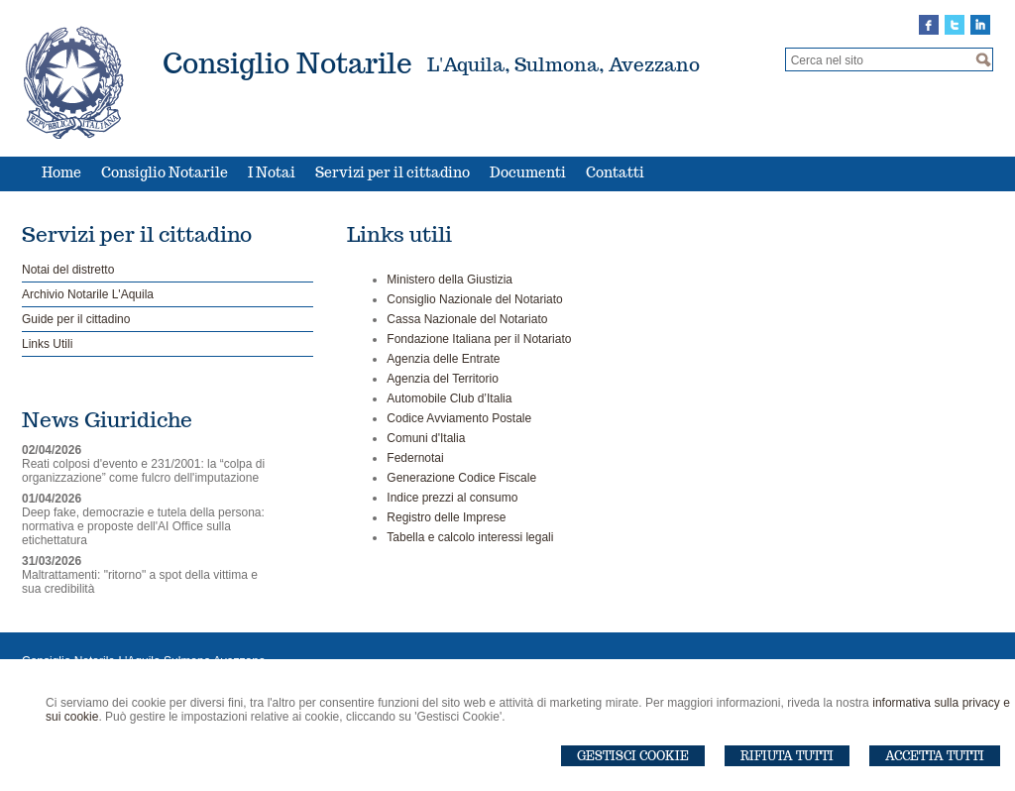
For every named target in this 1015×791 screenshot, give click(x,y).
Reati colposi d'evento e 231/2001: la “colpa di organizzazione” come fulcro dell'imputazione (143, 471)
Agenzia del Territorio (443, 379)
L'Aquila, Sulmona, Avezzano (563, 64)
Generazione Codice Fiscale (461, 478)
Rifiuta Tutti (787, 755)
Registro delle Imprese (446, 517)
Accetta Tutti (934, 755)
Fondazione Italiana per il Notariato (479, 339)
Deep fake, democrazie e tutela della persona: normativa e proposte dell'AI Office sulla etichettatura (143, 526)
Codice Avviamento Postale (459, 418)
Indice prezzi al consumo (452, 498)
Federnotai (415, 458)
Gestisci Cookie (633, 755)
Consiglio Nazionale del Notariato (474, 299)
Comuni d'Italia (426, 438)
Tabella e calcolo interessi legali (470, 537)
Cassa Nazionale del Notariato (467, 319)
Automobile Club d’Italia (449, 398)
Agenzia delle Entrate (443, 359)
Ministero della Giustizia (449, 279)
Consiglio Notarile (287, 63)
